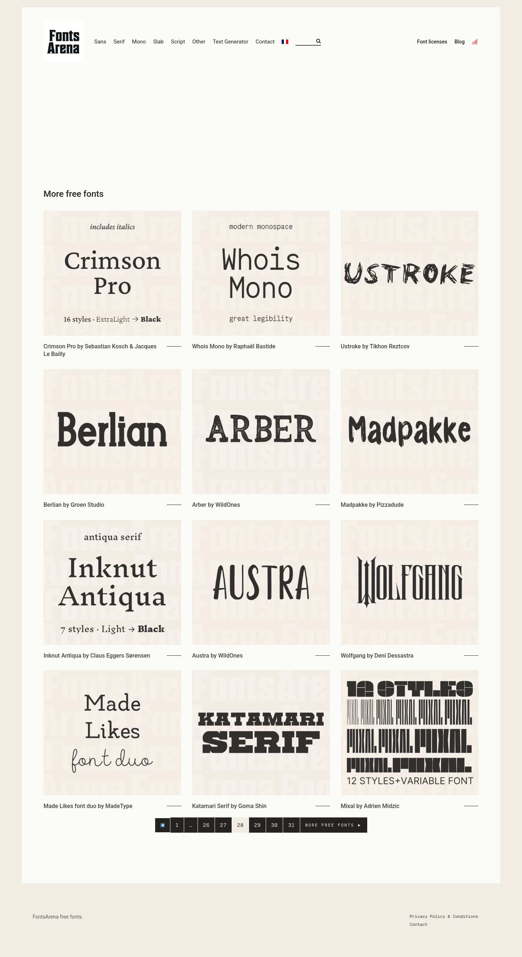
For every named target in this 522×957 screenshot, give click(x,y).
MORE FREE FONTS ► (333, 825)
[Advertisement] (261, 123)
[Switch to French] (285, 41)
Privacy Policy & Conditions (444, 916)
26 (206, 825)
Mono (139, 41)
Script (178, 41)
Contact (265, 41)
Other (199, 41)
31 (291, 825)
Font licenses (432, 41)
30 (274, 825)
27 (223, 825)
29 (257, 825)
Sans (100, 41)
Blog (460, 41)
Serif (119, 41)
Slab (158, 41)
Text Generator (230, 41)
